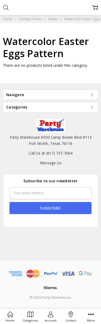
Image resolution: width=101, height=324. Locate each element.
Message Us (50, 162)
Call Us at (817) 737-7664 (50, 153)
